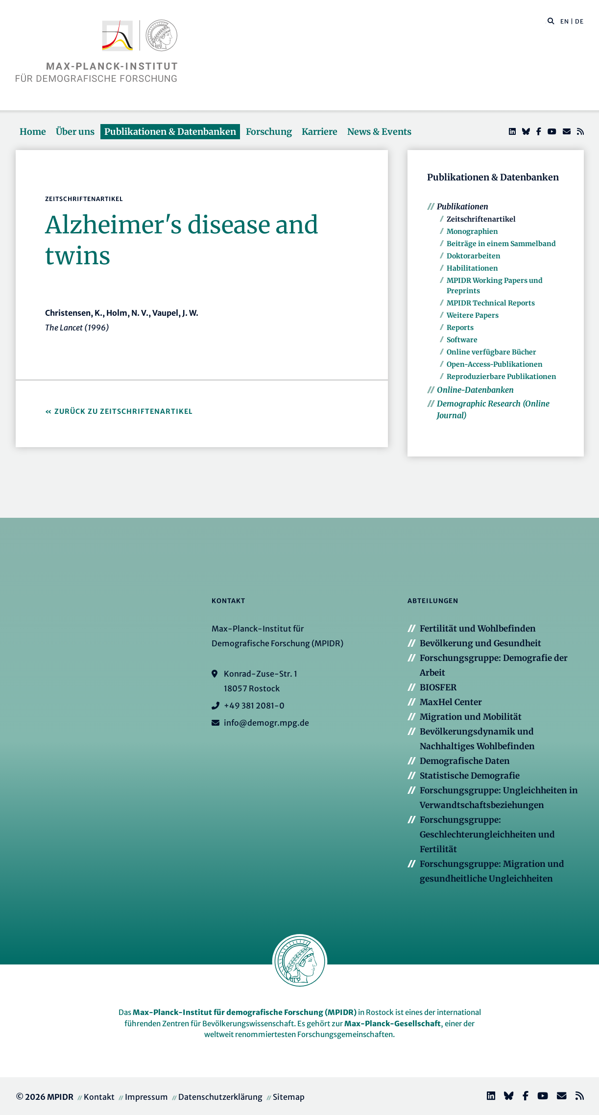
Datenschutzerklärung (220, 1097)
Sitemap (289, 1097)
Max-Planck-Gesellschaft (392, 1023)
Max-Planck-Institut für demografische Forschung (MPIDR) (245, 1012)
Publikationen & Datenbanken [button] (170, 131)
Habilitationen (472, 268)
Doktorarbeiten (474, 256)
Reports (460, 327)
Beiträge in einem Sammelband (501, 243)
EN (564, 21)
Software (462, 339)
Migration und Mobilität (471, 716)
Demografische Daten (465, 761)
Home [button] (33, 131)
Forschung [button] (269, 131)
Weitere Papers (473, 315)
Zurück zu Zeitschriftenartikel (123, 411)
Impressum (146, 1097)
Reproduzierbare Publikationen (501, 376)
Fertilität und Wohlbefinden (478, 628)
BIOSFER (438, 687)
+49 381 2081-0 (254, 705)
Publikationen (462, 206)
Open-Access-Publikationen (495, 364)
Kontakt (99, 1097)
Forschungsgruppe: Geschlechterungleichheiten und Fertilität (487, 834)
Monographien (472, 231)
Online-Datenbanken (475, 390)
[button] (551, 20)
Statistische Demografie (470, 775)
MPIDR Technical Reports (491, 303)
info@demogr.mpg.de (266, 723)
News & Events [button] (379, 131)
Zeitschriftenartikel (481, 219)
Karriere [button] (319, 131)
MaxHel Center (451, 702)
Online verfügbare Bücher (491, 352)
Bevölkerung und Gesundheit (480, 643)
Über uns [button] (75, 131)
